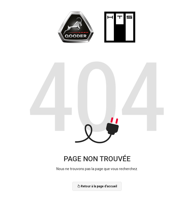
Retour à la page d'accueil (97, 186)
